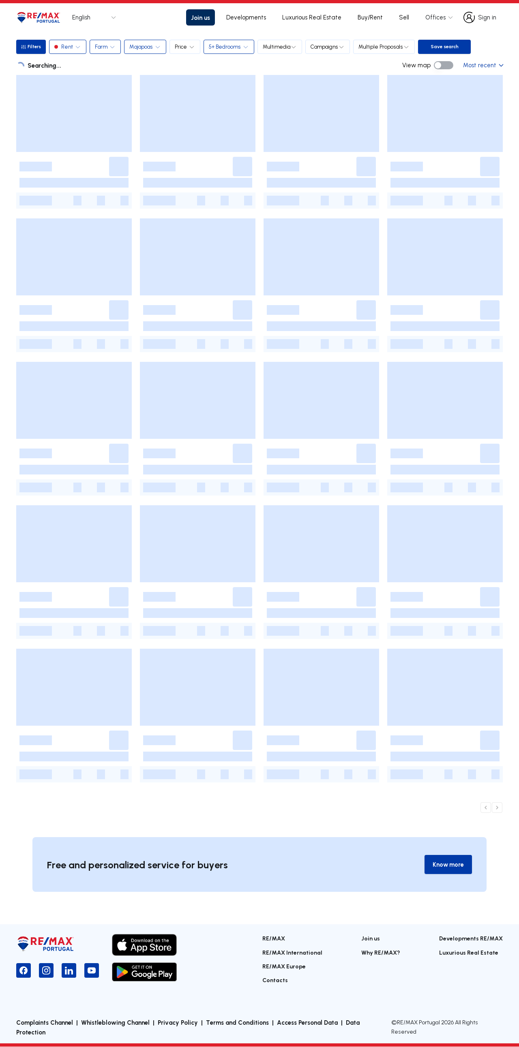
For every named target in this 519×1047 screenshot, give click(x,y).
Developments (246, 17)
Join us (200, 17)
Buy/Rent (370, 17)
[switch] (443, 65)
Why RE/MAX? (380, 952)
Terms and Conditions (237, 1023)
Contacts (275, 980)
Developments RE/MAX (471, 938)
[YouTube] (91, 971)
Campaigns (329, 46)
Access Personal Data (307, 1023)
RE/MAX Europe (284, 966)
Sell (404, 17)
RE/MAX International (292, 952)
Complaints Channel (44, 1023)
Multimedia (281, 46)
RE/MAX (273, 938)
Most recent (483, 65)
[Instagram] (46, 971)
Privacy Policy (178, 1023)
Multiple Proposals (385, 46)
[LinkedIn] (69, 971)
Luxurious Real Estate (311, 17)
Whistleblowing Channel (115, 1023)
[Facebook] (23, 971)
